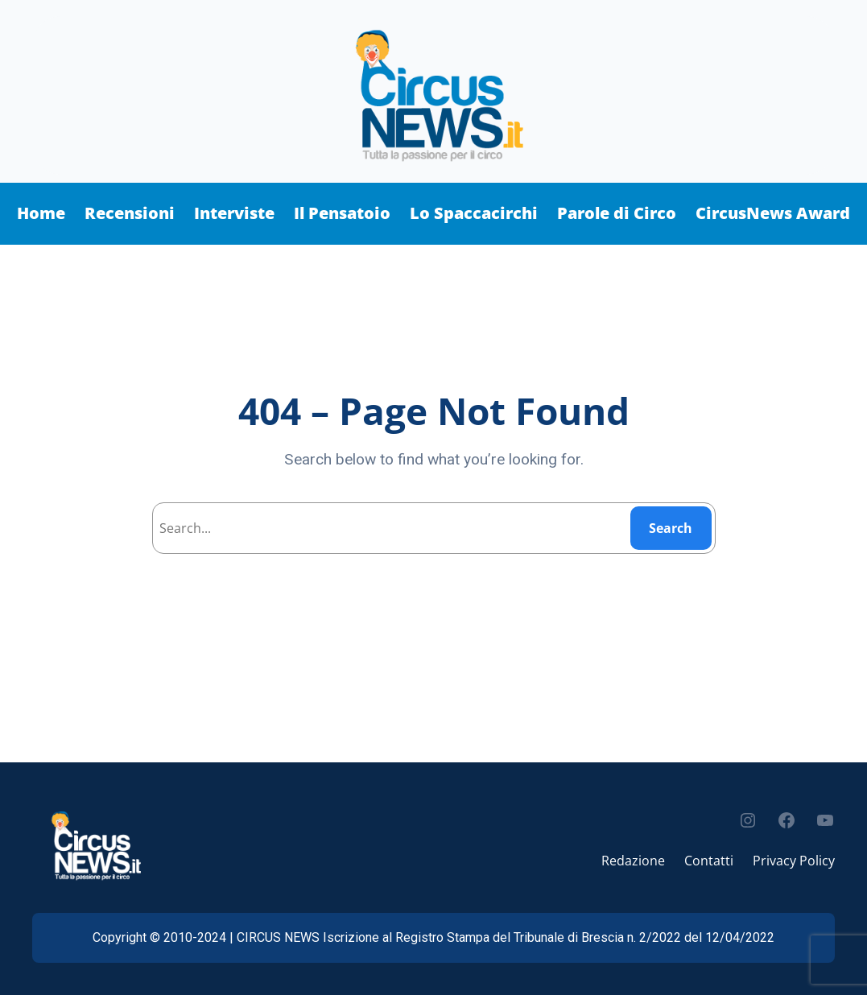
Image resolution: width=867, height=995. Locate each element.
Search (670, 528)
